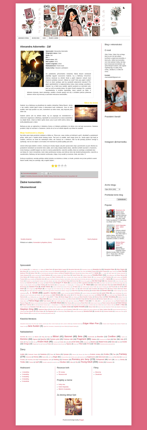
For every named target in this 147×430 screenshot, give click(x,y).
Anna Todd (121, 271)
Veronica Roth (88, 311)
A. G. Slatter (41, 269)
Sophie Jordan (66, 307)
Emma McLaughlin (85, 281)
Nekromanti (102, 357)
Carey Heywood (24, 275)
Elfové (86, 354)
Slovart (62, 344)
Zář (76, 176)
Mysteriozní (82, 357)
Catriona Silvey (86, 275)
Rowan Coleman (26, 304)
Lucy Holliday (30, 297)
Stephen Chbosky (121, 306)
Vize (53, 362)
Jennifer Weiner (45, 287)
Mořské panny (74, 357)
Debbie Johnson (71, 279)
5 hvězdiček (25, 381)
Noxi (118, 342)
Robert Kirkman (122, 303)
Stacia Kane (101, 306)
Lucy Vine (38, 297)
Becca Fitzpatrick (65, 273)
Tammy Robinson (93, 309)
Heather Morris (31, 284)
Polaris (49, 344)
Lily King (84, 295)
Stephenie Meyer (43, 309)
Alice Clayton (121, 269)
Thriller (22, 362)
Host (108, 339)
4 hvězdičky (25, 379)
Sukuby (122, 359)
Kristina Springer (117, 290)
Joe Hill (119, 286)
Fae (114, 354)
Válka (71, 362)
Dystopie (66, 354)
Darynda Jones (40, 279)
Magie (55, 357)
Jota (121, 339)
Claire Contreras (56, 277)
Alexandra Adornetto (37, 176)
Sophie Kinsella (79, 307)
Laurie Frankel (28, 295)
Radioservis (56, 344)
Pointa (43, 344)
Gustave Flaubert (121, 323)
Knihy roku (62, 384)
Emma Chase (66, 281)
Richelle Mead (56, 303)
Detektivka (43, 354)
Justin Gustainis (92, 288)
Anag (43, 336)
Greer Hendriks (113, 282)
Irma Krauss (60, 284)
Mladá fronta (103, 342)
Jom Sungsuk (48, 288)
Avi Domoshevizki (44, 273)
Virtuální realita (46, 362)
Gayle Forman (49, 282)
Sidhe (116, 359)
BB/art (56, 336)
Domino (24, 339)
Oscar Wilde (64, 326)
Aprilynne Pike (24, 273)
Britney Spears (85, 273)
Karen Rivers (29, 290)
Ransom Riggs (24, 303)
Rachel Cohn (110, 301)
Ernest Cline (118, 281)
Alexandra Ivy (97, 269)
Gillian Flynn (93, 282)
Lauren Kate (95, 293)
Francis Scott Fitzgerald (109, 323)
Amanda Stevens (70, 271)
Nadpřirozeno (91, 357)
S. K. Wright (61, 304)
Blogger (81, 420)
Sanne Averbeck (89, 304)
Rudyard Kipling (73, 326)
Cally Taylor (111, 273)
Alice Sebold (31, 271)
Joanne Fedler (92, 286)
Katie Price (75, 290)
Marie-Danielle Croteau (86, 297)
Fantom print (54, 339)
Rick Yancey (68, 303)
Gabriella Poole (31, 282)
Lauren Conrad (64, 293)
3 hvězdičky (25, 376)
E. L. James (106, 279)
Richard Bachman (44, 303)
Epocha (43, 339)
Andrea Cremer (92, 271)
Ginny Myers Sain (103, 282)
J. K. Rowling (68, 284)
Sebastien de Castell (47, 306)
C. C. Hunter (95, 273)
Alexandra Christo (86, 269)
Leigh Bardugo (46, 295)
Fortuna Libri (68, 339)
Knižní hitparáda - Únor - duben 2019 (121, 227)
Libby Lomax (66, 295)
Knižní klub (56, 176)
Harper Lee (23, 284)
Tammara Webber (82, 309)
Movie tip (98, 372)
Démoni (74, 354)
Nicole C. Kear (113, 299)
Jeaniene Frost (33, 287)
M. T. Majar (55, 297)
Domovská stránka (23, 38)
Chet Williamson (111, 275)
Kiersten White (106, 290)
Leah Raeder (37, 295)
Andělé (46, 176)
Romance (65, 359)
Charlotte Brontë (77, 323)
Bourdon (100, 336)
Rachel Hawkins (120, 301)
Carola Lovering (35, 275)
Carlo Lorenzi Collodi (65, 323)
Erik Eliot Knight (97, 281)
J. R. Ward (86, 285)
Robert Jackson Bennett (108, 303)
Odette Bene (23, 301)
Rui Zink (36, 304)
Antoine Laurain (42, 323)
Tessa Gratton (39, 311)
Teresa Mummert (117, 309)
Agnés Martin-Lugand (60, 269)
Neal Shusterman (91, 299)
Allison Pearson (49, 271)
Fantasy (50, 176)
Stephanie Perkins (110, 306)
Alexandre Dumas (24, 323)
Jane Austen (34, 326)
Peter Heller (65, 301)
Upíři (37, 362)
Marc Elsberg (74, 297)
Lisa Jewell (109, 295)
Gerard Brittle (73, 282)
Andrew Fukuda (102, 271)
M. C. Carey (46, 297)
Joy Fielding (66, 288)
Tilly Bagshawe (50, 311)
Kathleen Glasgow (65, 290)
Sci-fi (109, 359)
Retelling (56, 359)
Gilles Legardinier (83, 282)
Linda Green (91, 295)
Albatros (30, 336)
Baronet (68, 336)
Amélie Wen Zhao (81, 271)
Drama (58, 354)
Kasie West (45, 290)
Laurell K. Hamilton (50, 293)
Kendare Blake (96, 290)
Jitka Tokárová (83, 286)
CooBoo (112, 336)
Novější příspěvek (26, 239)
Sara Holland (98, 304)
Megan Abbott (52, 299)
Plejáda (34, 344)
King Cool (28, 342)
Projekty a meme (53, 38)
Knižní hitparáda (63, 387)
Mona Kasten (72, 299)
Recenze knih (35, 38)
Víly (76, 362)
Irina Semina (51, 284)
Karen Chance (114, 288)
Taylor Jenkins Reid (105, 309)
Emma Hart (75, 281)
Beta (80, 336)
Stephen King (26, 309)
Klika (34, 342)
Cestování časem (33, 354)
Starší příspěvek (92, 239)
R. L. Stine (102, 301)
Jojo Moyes (38, 288)
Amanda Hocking (59, 271)
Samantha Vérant (70, 304)
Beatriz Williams (54, 273)
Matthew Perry (121, 297)
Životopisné (109, 362)
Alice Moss (23, 271)
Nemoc (110, 357)
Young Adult (71, 176)
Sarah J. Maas (120, 305)
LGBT (49, 357)
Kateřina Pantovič (54, 290)
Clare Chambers (67, 277)
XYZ (88, 344)
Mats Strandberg (110, 297)
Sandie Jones (80, 304)
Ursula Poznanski (77, 311)
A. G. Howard (24, 269)
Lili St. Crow (76, 295)
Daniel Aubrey (116, 277)
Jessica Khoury (67, 286)
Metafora (93, 342)
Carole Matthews (46, 275)
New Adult (117, 357)
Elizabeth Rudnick (39, 281)
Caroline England (57, 275)
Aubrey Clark (33, 273)
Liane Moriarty (56, 295)
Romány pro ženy (80, 359)
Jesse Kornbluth (57, 286)
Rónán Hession (43, 304)
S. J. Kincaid (52, 304)
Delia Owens (91, 279)
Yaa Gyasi (33, 313)
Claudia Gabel (77, 277)
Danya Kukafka (30, 279)
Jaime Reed (107, 284)
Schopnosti (100, 359)
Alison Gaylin (40, 271)
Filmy (44, 38)
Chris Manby (23, 277)
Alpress (37, 336)
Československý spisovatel (106, 344)
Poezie (123, 357)
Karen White (38, 290)
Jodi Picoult (112, 286)
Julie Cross (83, 288)
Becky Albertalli (76, 273)
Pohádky (22, 359)
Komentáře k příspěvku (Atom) (42, 242)
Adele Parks (49, 269)
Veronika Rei (98, 311)
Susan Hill (62, 309)
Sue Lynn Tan (54, 309)
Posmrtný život (31, 359)
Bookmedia (91, 336)
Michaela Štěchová (62, 299)
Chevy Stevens (121, 275)
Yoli (95, 344)
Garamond (102, 339)
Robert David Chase (95, 303)
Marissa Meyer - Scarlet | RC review (120, 243)
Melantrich (86, 342)
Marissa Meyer (99, 297)
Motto (113, 342)
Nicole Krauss (122, 299)
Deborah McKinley (81, 279)
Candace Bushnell (120, 273)
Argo (48, 336)
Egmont (35, 339)
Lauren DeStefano (75, 293)
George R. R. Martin (61, 283)
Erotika (106, 354)
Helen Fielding (41, 284)
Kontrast (55, 342)
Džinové (80, 354)
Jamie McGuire (117, 285)
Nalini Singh (81, 299)
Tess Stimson (30, 311)
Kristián (61, 342)
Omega (26, 344)
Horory (35, 357)
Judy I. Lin (74, 288)
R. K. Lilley (95, 301)
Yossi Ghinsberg (42, 313)
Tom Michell (59, 311)
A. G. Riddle (33, 269)
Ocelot (124, 342)
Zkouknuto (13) (120, 210)
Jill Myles (75, 286)
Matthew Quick (23, 299)
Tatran (75, 344)
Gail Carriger (40, 282)
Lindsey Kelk (100, 295)
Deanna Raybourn (60, 279)
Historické (28, 357)
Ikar (114, 339)
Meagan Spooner (33, 299)
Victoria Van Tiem (119, 311)
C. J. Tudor (103, 273)
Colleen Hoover (87, 277)
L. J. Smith (32, 293)
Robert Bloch (84, 303)
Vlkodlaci (63, 362)
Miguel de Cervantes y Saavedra (51, 326)
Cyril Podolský (107, 277)
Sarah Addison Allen (109, 304)
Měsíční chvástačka (64, 389)
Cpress (123, 336)
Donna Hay (98, 279)
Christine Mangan (45, 277)
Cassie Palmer (76, 275)
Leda (67, 342)
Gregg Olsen (122, 282)
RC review (62, 372)
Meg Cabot (43, 299)
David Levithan (50, 279)
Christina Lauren (34, 277)
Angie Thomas (112, 271)
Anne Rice (33, 323)
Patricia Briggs (33, 301)
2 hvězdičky (28, 176)
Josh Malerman (57, 288)
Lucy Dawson (118, 295)
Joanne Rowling (102, 286)
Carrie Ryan (66, 275)
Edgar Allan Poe (91, 323)
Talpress (68, 344)
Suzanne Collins (71, 309)
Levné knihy (75, 342)
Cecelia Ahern (97, 275)
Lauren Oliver (105, 293)
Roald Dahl (76, 303)
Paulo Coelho (57, 301)
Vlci (57, 362)
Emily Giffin (57, 281)
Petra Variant (74, 301)
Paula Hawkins (47, 301)
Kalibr (21, 342)
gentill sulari (50, 313)
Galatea (94, 339)
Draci (51, 354)
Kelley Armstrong (84, 290)
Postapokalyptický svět (44, 359)
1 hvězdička (25, 372)
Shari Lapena (57, 306)
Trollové (31, 362)
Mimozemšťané (65, 357)
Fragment (81, 339)
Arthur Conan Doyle (53, 323)
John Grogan (30, 288)
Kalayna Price (103, 288)
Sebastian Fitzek (34, 306)
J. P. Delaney (77, 284)
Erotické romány (95, 354)
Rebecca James (34, 303)
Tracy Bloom (67, 311)
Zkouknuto (98, 374)
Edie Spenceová (117, 279)
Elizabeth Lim (29, 281)
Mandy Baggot (65, 297)
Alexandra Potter (109, 269)
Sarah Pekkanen (24, 306)
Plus (39, 344)
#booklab (22, 336)
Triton (81, 344)
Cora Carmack (97, 277)
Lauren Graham (86, 293)
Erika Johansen (108, 281)
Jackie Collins (98, 284)
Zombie (101, 362)
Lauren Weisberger (116, 293)
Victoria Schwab (108, 311)
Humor (44, 357)
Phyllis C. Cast (83, 301)
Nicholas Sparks (102, 299)
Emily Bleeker (49, 281)
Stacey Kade (92, 306)
